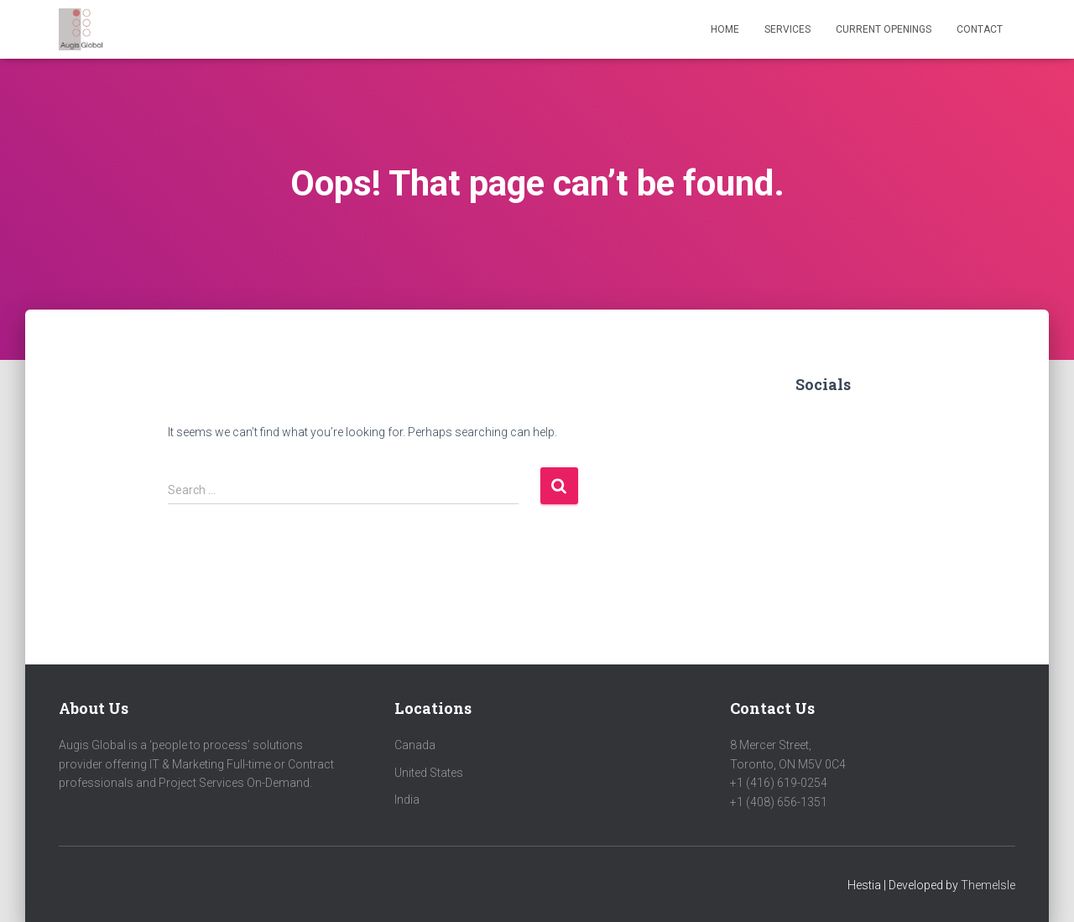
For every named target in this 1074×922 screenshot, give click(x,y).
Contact (980, 29)
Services (787, 29)
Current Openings (883, 29)
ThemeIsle (988, 885)
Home (725, 29)
